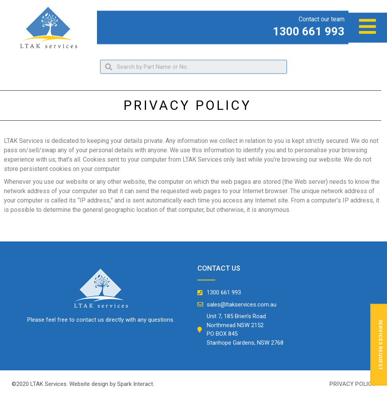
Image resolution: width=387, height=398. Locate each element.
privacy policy (352, 383)
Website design (88, 383)
